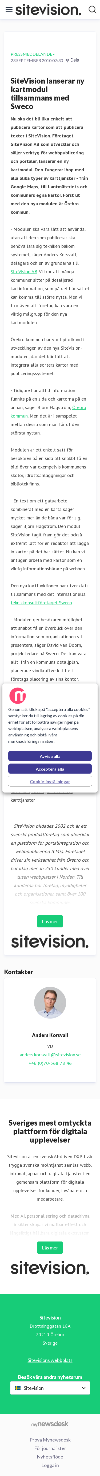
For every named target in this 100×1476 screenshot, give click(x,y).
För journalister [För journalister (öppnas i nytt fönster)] (50, 1448)
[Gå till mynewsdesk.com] (50, 1423)
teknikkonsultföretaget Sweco (41, 603)
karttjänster (23, 800)
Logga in (50, 1465)
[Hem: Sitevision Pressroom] (48, 9)
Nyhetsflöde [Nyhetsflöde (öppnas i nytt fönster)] (50, 1457)
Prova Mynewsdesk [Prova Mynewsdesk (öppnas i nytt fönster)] (50, 1440)
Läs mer (50, 921)
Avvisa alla (50, 756)
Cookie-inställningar (50, 781)
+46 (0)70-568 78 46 (50, 1063)
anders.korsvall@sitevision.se (50, 1055)
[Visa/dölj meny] (9, 9)
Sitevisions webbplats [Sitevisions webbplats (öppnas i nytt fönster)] (50, 1360)
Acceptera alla (50, 768)
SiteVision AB (24, 271)
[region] (49, 738)
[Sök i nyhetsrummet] (92, 9)
